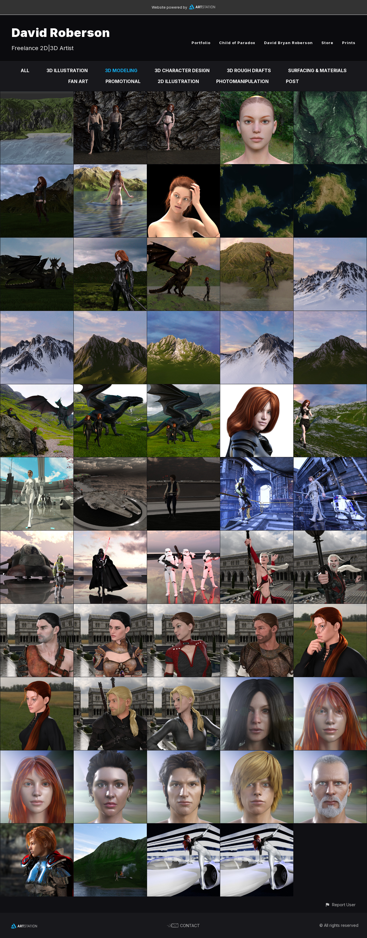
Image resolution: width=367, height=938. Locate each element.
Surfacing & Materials (317, 70)
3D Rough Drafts (249, 70)
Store (327, 42)
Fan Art (78, 81)
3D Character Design (182, 70)
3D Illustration (67, 70)
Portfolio (201, 42)
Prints (349, 42)
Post (292, 81)
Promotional (123, 81)
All (25, 70)
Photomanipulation (242, 81)
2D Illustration (178, 81)
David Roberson (60, 32)
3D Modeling (121, 70)
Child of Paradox (237, 42)
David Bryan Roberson (288, 42)
